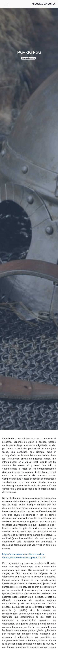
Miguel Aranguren (44, 3)
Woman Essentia (28, 58)
